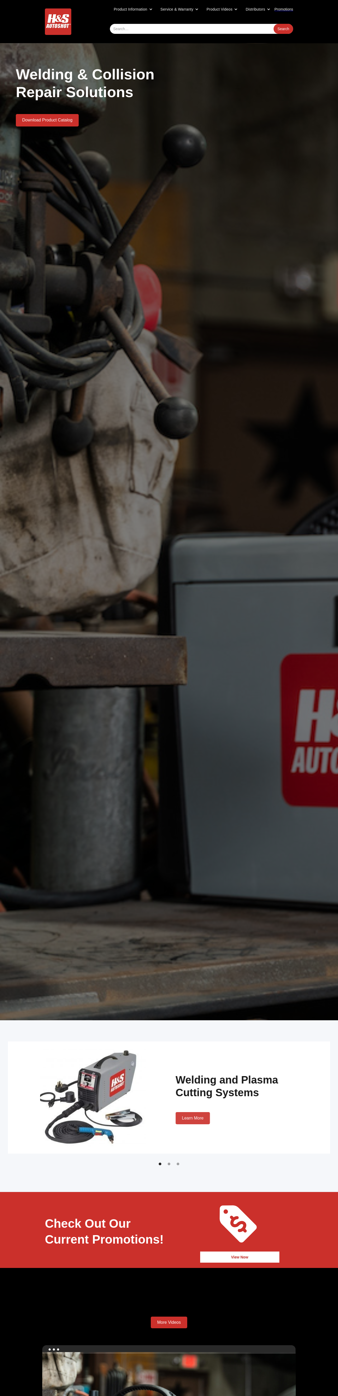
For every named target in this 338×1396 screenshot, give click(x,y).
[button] (133, 9)
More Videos (169, 1322)
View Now (239, 1257)
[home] (58, 21)
